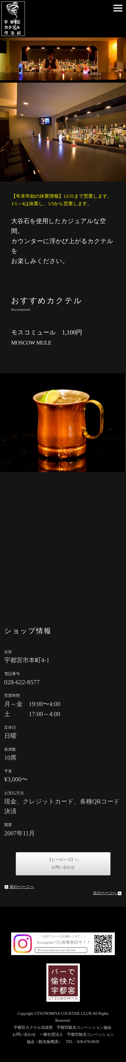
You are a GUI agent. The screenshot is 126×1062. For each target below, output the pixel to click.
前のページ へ (19, 887)
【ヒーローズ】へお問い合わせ (63, 863)
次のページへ (107, 893)
